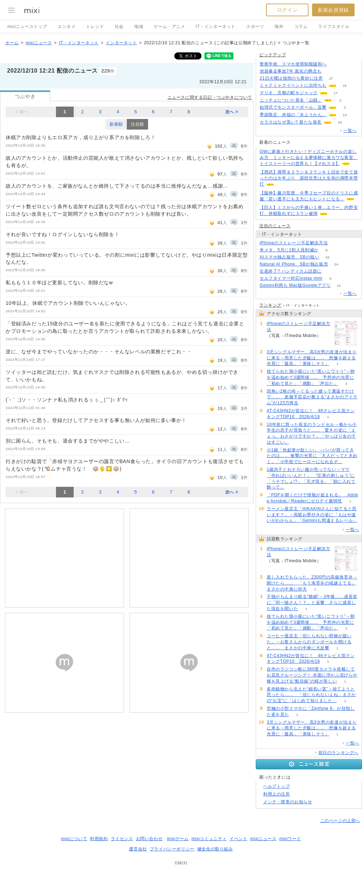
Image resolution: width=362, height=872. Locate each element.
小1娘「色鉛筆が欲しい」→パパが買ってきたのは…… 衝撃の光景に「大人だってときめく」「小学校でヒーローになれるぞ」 (312, 456)
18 (339, 122)
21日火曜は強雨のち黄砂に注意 (291, 78)
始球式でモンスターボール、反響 (293, 107)
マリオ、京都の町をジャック (289, 92)
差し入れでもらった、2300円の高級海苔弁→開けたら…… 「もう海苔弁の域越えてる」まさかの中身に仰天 (312, 583)
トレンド (95, 26)
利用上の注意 (276, 794)
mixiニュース (39, 42)
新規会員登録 (333, 10)
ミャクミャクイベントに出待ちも (293, 85)
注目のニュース (274, 225)
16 (344, 85)
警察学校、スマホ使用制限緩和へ (293, 64)
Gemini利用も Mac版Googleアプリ (295, 285)
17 (336, 93)
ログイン (287, 10)
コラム (301, 26)
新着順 (116, 124)
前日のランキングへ (338, 752)
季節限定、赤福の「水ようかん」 (293, 114)
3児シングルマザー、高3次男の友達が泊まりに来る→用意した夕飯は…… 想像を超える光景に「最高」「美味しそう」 (312, 357)
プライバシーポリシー (172, 849)
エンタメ (66, 26)
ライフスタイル (333, 26)
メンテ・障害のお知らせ (287, 801)
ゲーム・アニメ (169, 26)
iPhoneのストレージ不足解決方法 (294, 242)
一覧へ (350, 130)
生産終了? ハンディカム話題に (291, 271)
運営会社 (138, 849)
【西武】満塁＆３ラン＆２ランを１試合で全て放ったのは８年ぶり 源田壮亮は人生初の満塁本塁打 (309, 178)
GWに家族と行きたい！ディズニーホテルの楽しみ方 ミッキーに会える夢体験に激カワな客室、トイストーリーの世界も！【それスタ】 (309, 157)
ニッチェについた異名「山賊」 (291, 100)
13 (344, 115)
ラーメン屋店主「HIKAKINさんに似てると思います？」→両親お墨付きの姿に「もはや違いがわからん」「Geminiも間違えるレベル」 (312, 514)
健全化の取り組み (215, 849)
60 (336, 243)
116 (330, 71)
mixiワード (290, 838)
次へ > (231, 111)
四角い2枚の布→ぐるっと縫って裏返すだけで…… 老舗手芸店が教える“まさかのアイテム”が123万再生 (312, 397)
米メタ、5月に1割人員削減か (289, 249)
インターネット (121, 42)
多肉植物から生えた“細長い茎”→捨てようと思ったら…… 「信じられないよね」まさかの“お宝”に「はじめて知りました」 (311, 694)
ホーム (12, 42)
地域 (138, 26)
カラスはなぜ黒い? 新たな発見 (291, 122)
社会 (119, 26)
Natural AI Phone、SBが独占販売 (294, 264)
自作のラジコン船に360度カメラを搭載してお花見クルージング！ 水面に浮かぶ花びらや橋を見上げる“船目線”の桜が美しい (312, 675)
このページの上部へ (340, 820)
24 (336, 264)
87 (334, 64)
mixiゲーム (178, 838)
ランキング (270, 305)
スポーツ (255, 26)
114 (330, 271)
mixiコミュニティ (209, 838)
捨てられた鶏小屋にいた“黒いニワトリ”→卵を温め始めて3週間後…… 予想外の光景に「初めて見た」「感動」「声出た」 (311, 377)
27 (331, 78)
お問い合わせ (149, 838)
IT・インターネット (216, 26)
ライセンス (122, 838)
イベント (238, 838)
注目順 (137, 124)
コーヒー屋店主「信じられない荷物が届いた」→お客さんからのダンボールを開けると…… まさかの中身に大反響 (309, 641)
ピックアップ (272, 54)
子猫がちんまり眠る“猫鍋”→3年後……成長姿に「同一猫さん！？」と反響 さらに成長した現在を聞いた (312, 602)
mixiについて (74, 838)
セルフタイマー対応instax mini (291, 278)
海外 (279, 26)
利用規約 (99, 838)
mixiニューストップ (27, 26)
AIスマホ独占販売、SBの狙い (289, 257)
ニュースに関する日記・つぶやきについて (210, 97)
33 (327, 257)
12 (339, 285)
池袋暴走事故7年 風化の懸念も (291, 71)
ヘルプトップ (276, 786)
